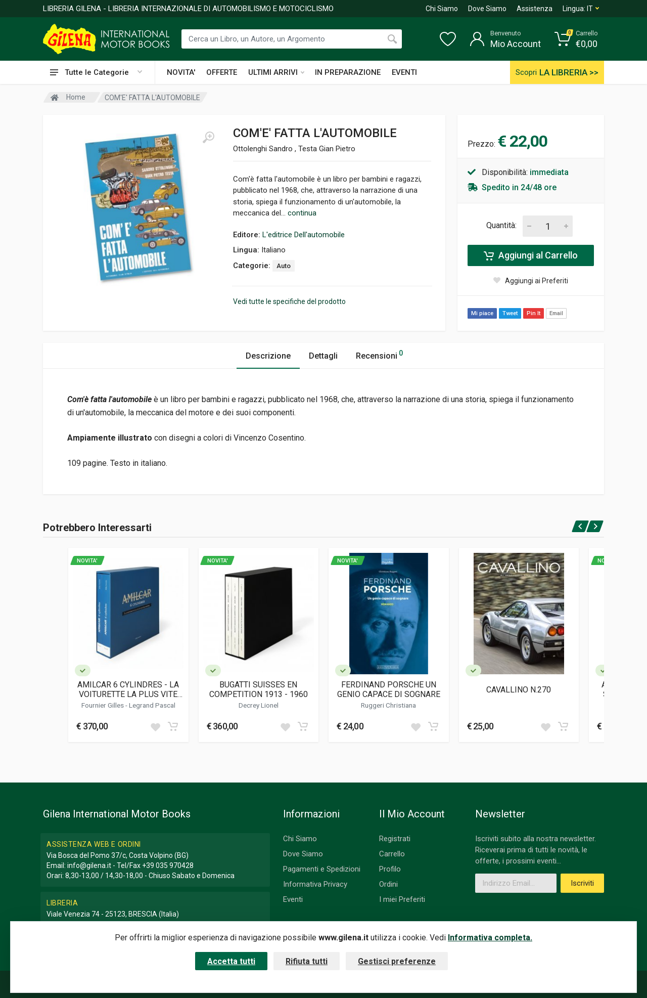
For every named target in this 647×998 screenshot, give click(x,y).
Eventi (293, 899)
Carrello (392, 853)
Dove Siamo (487, 8)
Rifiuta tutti (307, 961)
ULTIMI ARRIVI (276, 72)
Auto (283, 266)
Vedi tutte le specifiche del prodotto (289, 301)
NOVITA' (181, 72)
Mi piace (482, 313)
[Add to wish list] (155, 726)
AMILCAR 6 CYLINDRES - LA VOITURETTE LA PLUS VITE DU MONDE (128, 689)
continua (302, 213)
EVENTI (404, 72)
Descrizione (268, 356)
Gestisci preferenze (397, 961)
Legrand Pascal (152, 705)
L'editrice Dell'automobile (303, 234)
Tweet (510, 313)
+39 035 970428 (168, 865)
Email (556, 313)
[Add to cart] (173, 726)
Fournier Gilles (103, 705)
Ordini (388, 884)
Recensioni (379, 354)
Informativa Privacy (315, 884)
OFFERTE (221, 72)
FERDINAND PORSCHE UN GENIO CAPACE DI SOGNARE (388, 689)
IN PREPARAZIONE (348, 72)
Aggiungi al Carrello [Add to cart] (531, 255)
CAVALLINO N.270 (518, 690)
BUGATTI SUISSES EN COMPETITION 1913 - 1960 (258, 689)
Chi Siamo (442, 8)
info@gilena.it (89, 865)
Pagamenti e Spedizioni (321, 869)
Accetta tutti (231, 961)
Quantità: (501, 225)
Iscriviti (582, 883)
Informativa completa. (490, 937)
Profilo (390, 869)
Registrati (394, 838)
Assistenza (534, 8)
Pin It (533, 313)
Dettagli (323, 356)
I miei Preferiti (402, 899)
